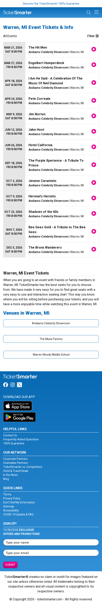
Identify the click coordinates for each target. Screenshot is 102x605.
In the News (10, 474)
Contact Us (10, 435)
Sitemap (8, 506)
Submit (10, 564)
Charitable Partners (15, 462)
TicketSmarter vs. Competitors (22, 466)
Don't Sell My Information (19, 502)
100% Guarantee (13, 443)
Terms (7, 494)
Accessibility (11, 510)
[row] (51, 49)
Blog (6, 479)
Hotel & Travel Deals (15, 470)
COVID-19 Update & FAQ (18, 514)
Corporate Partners (15, 458)
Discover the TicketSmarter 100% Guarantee (51, 3)
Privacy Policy (11, 498)
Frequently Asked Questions (21, 439)
